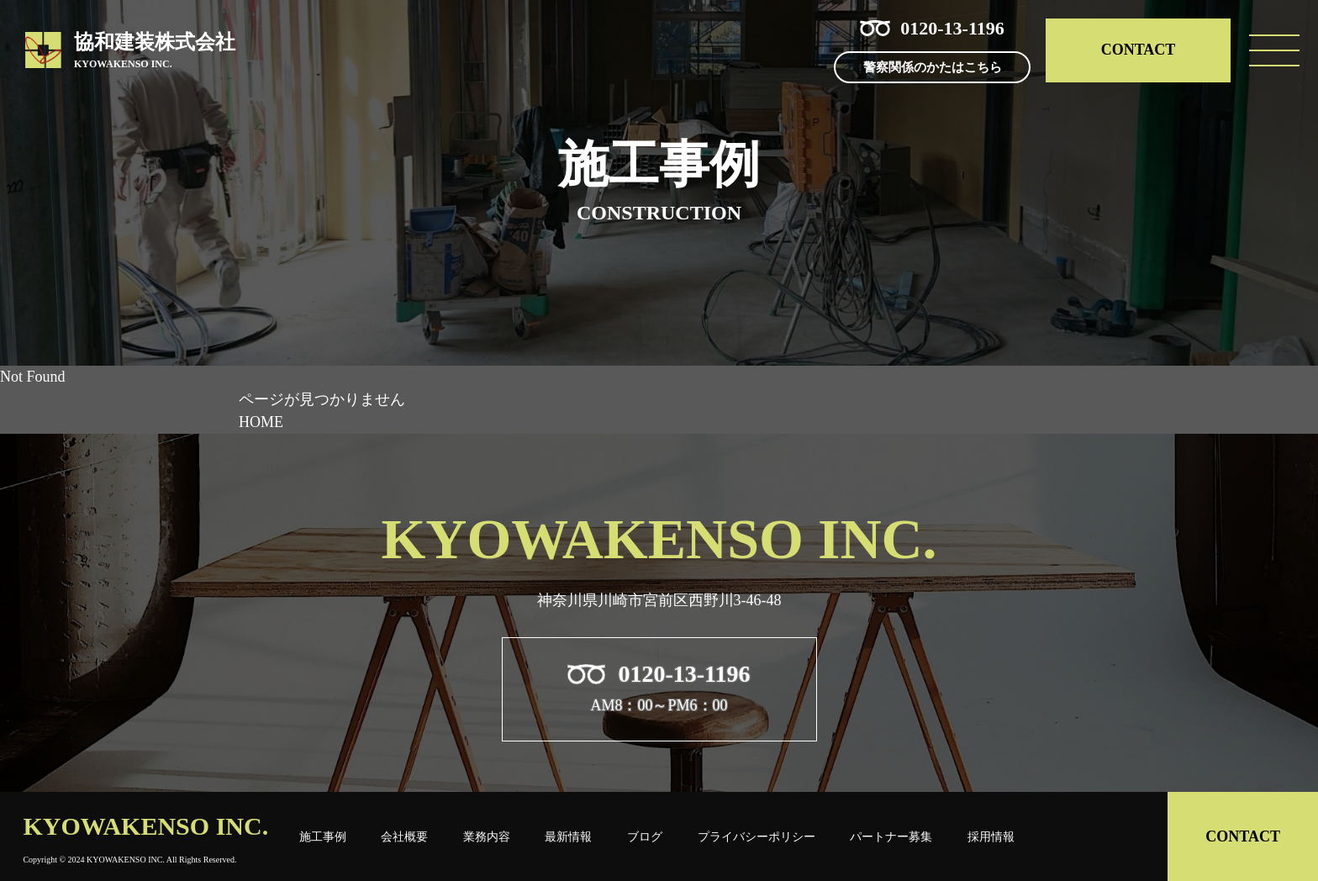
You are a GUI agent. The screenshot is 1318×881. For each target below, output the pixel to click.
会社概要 (404, 836)
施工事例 (322, 836)
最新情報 (568, 836)
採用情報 (991, 836)
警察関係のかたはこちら (932, 67)
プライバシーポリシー (756, 836)
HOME (261, 422)
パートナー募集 (891, 836)
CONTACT (1138, 49)
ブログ (644, 836)
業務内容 (486, 836)
